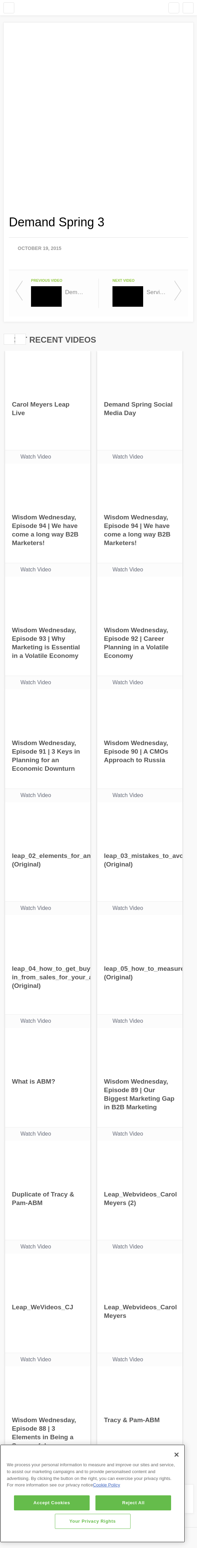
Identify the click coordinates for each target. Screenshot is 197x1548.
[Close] (176, 1454)
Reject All (133, 1502)
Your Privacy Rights (93, 1521)
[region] (92, 1493)
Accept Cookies (51, 1502)
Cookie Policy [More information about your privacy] (106, 1484)
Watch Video (35, 457)
